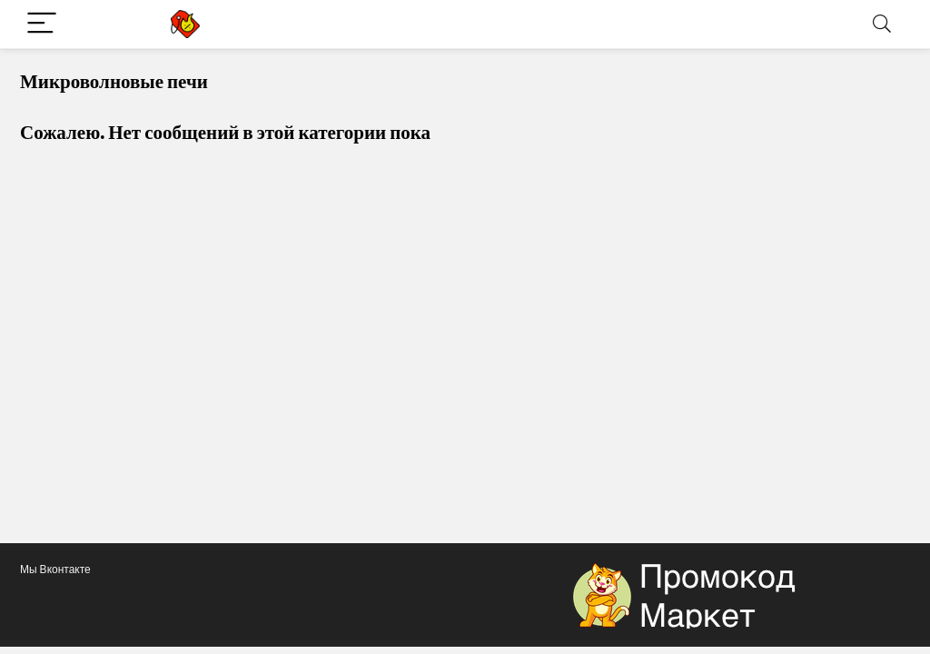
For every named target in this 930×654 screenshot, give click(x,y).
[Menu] (42, 24)
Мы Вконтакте (55, 569)
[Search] (882, 24)
